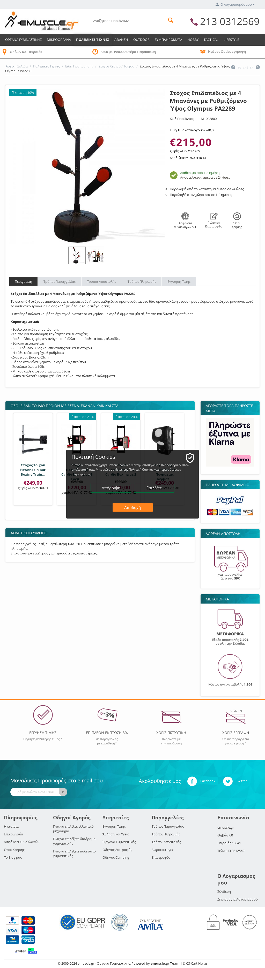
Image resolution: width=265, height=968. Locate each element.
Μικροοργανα (59, 39)
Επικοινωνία (13, 834)
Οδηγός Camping (115, 857)
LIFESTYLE (231, 39)
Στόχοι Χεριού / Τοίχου (116, 66)
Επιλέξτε (154, 487)
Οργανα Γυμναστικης (23, 39)
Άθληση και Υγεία (115, 834)
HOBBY (192, 39)
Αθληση (121, 39)
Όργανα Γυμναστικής (119, 842)
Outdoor (141, 39)
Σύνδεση (224, 891)
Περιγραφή (23, 281)
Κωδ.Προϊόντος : (182, 118)
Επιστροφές (161, 857)
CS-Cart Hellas (197, 963)
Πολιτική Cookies (141, 469)
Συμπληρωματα (168, 39)
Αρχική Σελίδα (17, 66)
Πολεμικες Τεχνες (92, 39)
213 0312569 (230, 21)
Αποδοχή (132, 507)
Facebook (201, 781)
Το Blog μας (13, 857)
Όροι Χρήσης (14, 849)
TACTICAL (211, 39)
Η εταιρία (11, 826)
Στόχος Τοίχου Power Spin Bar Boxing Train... (33, 470)
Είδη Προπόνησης (79, 66)
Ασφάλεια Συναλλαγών (21, 842)
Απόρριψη (111, 487)
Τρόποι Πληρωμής (142, 281)
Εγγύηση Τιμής (178, 281)
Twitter (235, 781)
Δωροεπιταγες (162, 849)
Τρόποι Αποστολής (101, 281)
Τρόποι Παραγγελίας (59, 281)
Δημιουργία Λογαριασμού (237, 899)
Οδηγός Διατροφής (117, 849)
